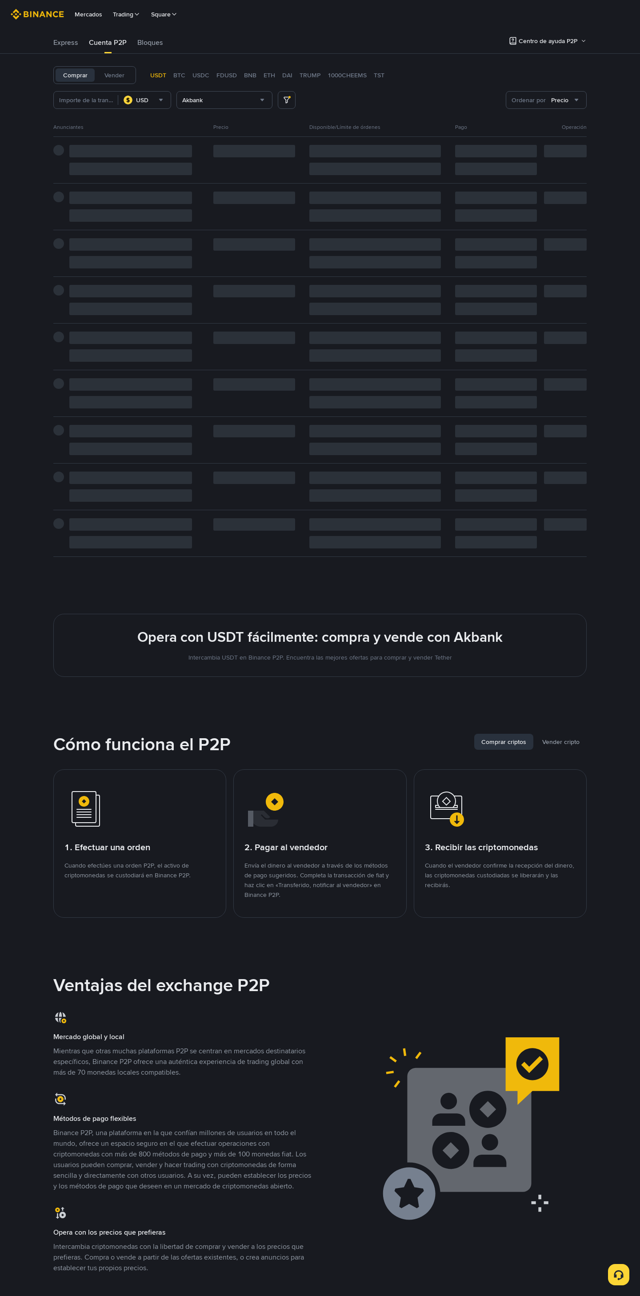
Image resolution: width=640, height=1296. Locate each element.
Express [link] (65, 42)
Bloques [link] (150, 42)
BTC (179, 75)
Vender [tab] (114, 75)
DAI (287, 75)
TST (379, 75)
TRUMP (310, 75)
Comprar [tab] (75, 75)
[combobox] (144, 100)
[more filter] (287, 100)
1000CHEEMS (347, 75)
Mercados (88, 14)
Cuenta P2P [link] (108, 42)
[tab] (65, 42)
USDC (200, 75)
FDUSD (226, 75)
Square (164, 14)
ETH (269, 75)
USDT (158, 75)
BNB (250, 75)
